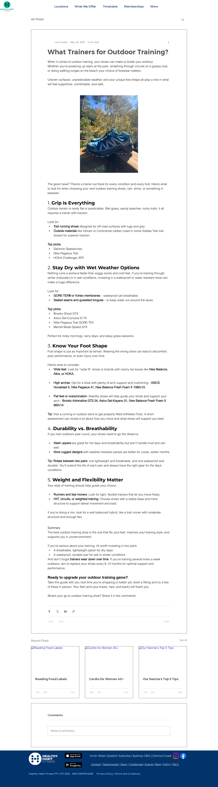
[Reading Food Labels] (55, 659)
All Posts (37, 19)
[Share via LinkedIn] (65, 611)
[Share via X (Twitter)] (57, 611)
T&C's (175, 764)
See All (183, 640)
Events (149, 764)
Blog (158, 764)
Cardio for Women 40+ (106, 679)
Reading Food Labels (51, 679)
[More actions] (168, 42)
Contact (96, 764)
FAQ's (166, 764)
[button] (85, 6)
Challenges (136, 764)
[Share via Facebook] (49, 611)
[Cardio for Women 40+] (109, 659)
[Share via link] (73, 611)
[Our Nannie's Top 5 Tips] (163, 659)
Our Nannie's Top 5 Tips (160, 679)
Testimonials (110, 764)
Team (123, 764)
